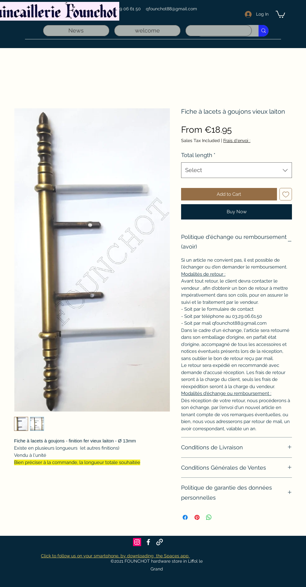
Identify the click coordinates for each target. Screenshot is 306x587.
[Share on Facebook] (185, 517)
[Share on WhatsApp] (209, 517)
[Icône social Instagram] (137, 542)
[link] (280, 14)
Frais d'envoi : (236, 140)
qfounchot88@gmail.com (171, 8)
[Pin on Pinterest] (197, 517)
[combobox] (236, 170)
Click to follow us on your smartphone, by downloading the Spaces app (115, 555)
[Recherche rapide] (264, 31)
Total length (198, 155)
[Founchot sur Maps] (159, 542)
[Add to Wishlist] (285, 194)
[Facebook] (148, 542)
